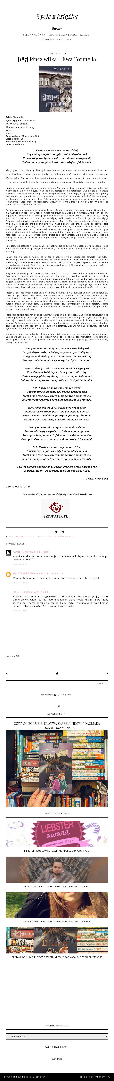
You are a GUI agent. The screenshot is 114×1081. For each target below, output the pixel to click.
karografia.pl (102, 1077)
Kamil (17, 551)
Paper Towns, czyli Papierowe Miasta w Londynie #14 (57, 921)
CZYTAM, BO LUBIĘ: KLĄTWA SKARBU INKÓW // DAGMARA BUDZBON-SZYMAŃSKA (57, 725)
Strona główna (34, 34)
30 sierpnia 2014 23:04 (35, 592)
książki (33, 536)
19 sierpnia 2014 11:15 (35, 551)
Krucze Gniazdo (24, 573)
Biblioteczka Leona (63, 34)
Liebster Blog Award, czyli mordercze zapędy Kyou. (57, 850)
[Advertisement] (57, 996)
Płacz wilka (51, 536)
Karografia (57, 1058)
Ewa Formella (22, 536)
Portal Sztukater (66, 536)
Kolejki (85, 34)
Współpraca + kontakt (57, 39)
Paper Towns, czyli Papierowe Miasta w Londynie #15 (57, 886)
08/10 (11, 536)
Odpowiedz (19, 564)
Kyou (40, 536)
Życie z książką (57, 16)
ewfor (17, 592)
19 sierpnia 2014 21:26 (49, 573)
